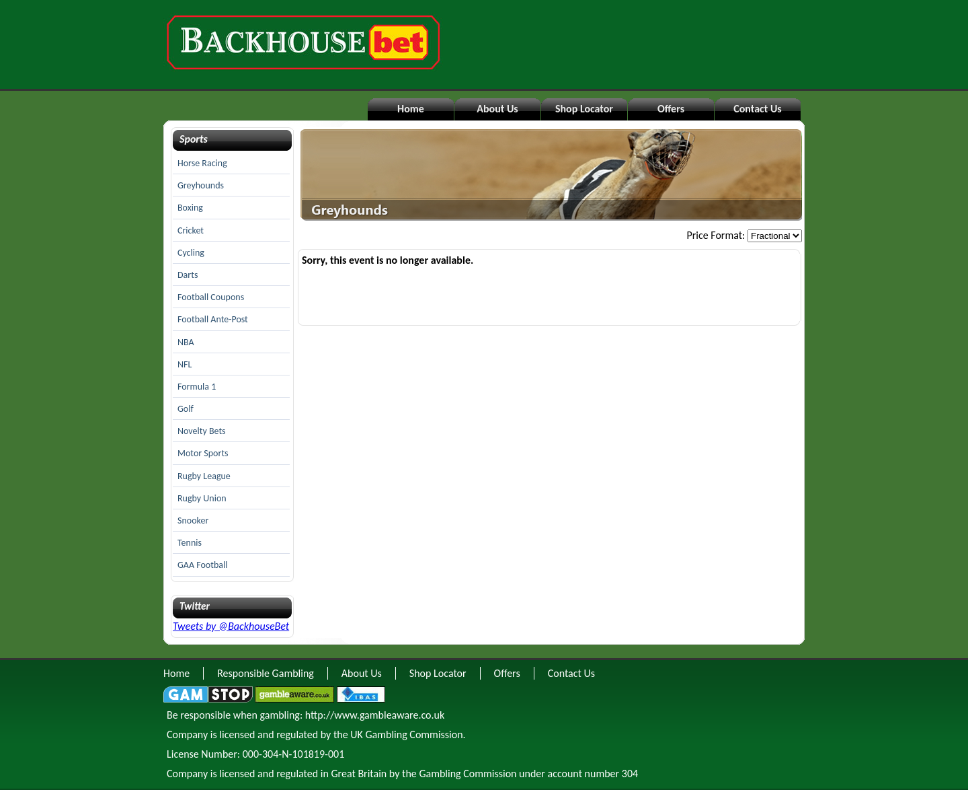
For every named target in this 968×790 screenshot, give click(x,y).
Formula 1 (196, 386)
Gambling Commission (467, 773)
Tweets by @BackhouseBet (231, 626)
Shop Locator (584, 108)
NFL (184, 364)
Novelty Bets (201, 431)
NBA (185, 342)
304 (630, 773)
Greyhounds (200, 185)
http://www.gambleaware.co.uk (374, 715)
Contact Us (757, 108)
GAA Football (202, 565)
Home (410, 108)
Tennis (189, 542)
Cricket (190, 230)
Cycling (190, 252)
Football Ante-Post (212, 319)
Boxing (190, 207)
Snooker (192, 520)
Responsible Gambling (265, 673)
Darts (187, 275)
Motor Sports (203, 453)
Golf (185, 409)
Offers (670, 108)
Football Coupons (210, 297)
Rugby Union (202, 498)
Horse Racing (202, 163)
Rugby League (204, 476)
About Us (497, 108)
